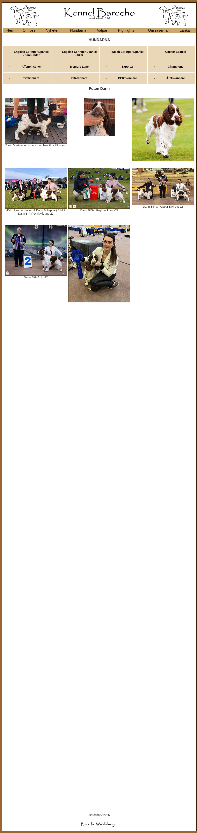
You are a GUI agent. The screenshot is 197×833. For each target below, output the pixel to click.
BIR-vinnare (79, 78)
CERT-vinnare (127, 78)
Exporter (127, 66)
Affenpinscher (31, 66)
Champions (175, 66)
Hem (10, 30)
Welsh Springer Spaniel (127, 51)
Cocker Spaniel (175, 51)
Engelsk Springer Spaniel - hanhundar (31, 53)
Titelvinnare (31, 78)
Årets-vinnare (175, 78)
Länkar (185, 30)
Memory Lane (79, 66)
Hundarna (78, 30)
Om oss (29, 30)
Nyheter (52, 30)
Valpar (102, 30)
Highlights (126, 30)
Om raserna (158, 30)
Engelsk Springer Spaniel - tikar (79, 53)
